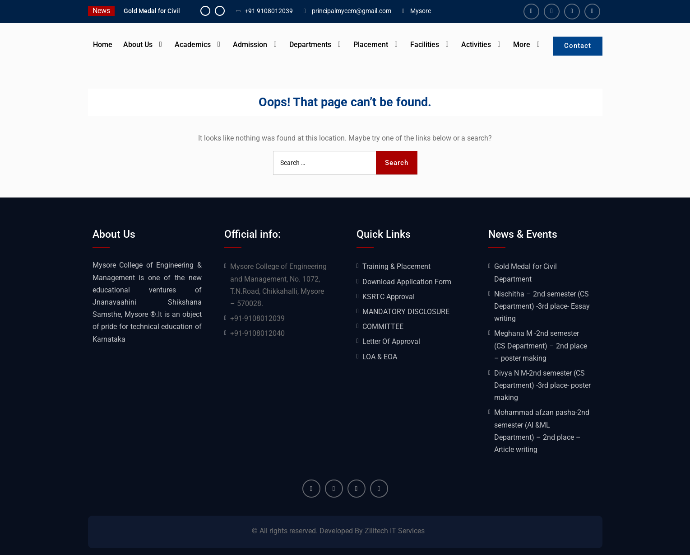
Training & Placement (396, 266)
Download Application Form (406, 282)
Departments (310, 44)
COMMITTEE (382, 326)
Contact (577, 46)
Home (102, 44)
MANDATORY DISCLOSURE (405, 311)
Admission (250, 44)
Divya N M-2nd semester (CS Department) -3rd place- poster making (542, 385)
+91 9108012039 (269, 10)
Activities (476, 44)
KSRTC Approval (388, 296)
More (521, 44)
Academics (193, 44)
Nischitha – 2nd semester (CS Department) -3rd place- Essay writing (542, 306)
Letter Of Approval (391, 341)
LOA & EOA (379, 357)
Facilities (424, 44)
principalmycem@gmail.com (351, 10)
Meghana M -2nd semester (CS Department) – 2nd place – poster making (540, 345)
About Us (138, 44)
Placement (370, 44)
